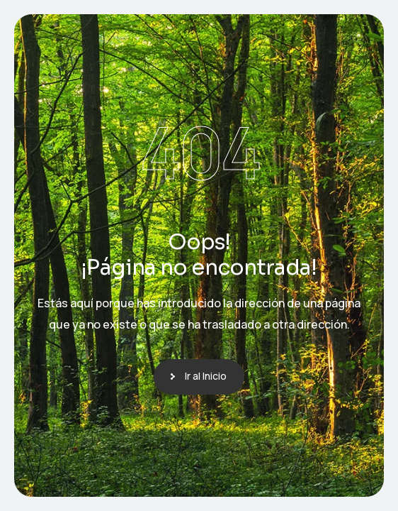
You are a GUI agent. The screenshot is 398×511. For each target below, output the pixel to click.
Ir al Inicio (206, 376)
